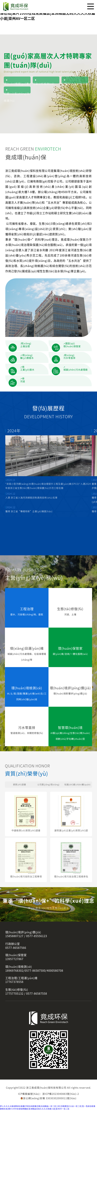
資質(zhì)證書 (19, 849)
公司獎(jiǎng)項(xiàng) (48, 849)
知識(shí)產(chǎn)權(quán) (77, 849)
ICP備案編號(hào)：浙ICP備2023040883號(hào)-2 (48, 1165)
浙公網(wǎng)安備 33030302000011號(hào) (48, 1169)
